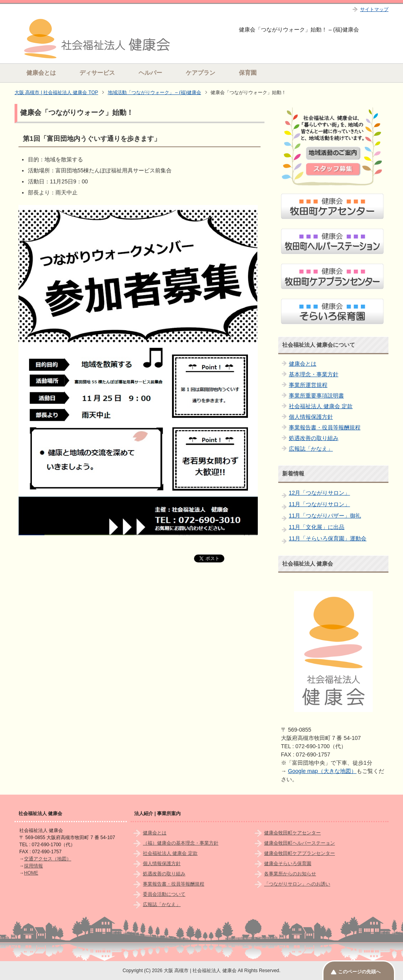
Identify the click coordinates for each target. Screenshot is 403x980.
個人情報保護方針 (311, 417)
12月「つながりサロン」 (319, 493)
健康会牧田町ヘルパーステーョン (299, 843)
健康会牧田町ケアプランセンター (299, 853)
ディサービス (97, 72)
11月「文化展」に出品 (317, 527)
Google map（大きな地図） (322, 771)
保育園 (248, 72)
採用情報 (33, 866)
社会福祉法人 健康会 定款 (321, 406)
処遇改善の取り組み (313, 438)
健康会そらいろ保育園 (287, 863)
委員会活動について (164, 894)
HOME (31, 873)
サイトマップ (374, 9)
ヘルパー (150, 72)
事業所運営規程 (308, 385)
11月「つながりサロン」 (319, 504)
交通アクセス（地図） (47, 859)
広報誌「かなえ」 (311, 449)
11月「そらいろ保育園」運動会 (328, 538)
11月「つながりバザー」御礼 (325, 515)
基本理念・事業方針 (313, 374)
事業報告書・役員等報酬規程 (324, 427)
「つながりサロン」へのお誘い (297, 884)
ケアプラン (200, 72)
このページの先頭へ (359, 971)
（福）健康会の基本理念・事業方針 (180, 843)
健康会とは (41, 72)
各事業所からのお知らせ (290, 873)
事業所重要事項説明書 (316, 395)
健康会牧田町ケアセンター (292, 833)
